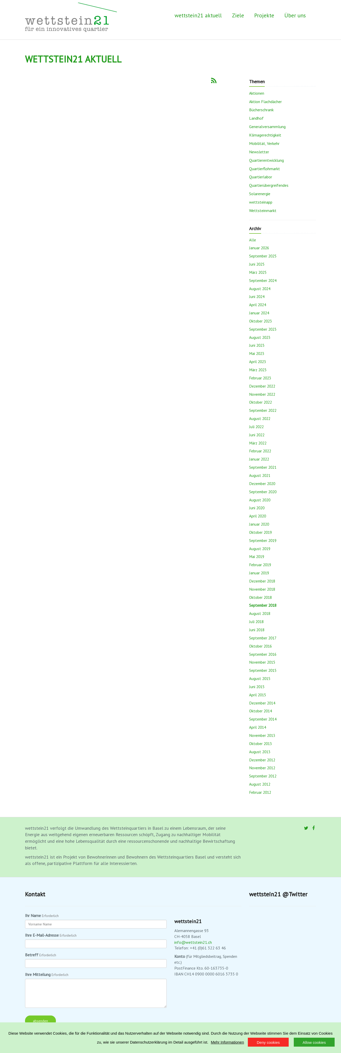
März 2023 (257, 369)
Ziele (238, 15)
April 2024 (257, 304)
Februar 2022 (260, 450)
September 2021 (262, 467)
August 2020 (259, 499)
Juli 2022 (256, 426)
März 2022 (257, 442)
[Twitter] (306, 828)
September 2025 (262, 255)
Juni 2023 (256, 345)
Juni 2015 (256, 686)
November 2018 (262, 589)
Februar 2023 (260, 377)
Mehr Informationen (227, 1042)
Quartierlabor (260, 176)
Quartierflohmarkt (264, 168)
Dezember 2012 (262, 759)
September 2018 (262, 605)
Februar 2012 (260, 792)
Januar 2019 (259, 572)
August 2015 (259, 678)
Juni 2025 (256, 264)
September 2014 (262, 719)
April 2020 (257, 515)
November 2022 (262, 394)
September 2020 (262, 491)
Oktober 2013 (260, 743)
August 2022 (259, 418)
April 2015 (257, 694)
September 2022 (262, 410)
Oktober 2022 (260, 402)
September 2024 (262, 280)
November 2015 (262, 662)
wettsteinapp (260, 202)
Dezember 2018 (262, 581)
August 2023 (259, 337)
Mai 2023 (256, 353)
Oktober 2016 (260, 646)
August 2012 (259, 784)
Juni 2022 (256, 434)
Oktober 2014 (260, 710)
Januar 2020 (259, 524)
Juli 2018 (256, 621)
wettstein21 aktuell (198, 15)
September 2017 (262, 637)
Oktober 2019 (260, 532)
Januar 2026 (259, 247)
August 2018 (259, 613)
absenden (40, 1021)
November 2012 (262, 767)
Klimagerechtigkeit (265, 135)
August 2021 (259, 475)
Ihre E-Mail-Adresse (42, 935)
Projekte (264, 15)
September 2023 (262, 329)
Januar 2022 (259, 459)
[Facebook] (313, 828)
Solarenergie (259, 193)
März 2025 (257, 272)
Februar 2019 (260, 564)
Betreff (31, 954)
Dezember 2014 (262, 702)
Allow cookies (314, 1042)
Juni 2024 (256, 296)
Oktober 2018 (260, 597)
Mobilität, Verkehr (264, 143)
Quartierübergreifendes (268, 185)
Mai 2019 (256, 556)
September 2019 (262, 540)
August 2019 (259, 548)
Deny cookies (268, 1042)
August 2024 (259, 288)
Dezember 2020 (262, 483)
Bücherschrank (261, 109)
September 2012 (262, 775)
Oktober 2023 (260, 321)
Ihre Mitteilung (38, 974)
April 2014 (257, 727)
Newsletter (259, 151)
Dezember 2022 (262, 386)
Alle (252, 239)
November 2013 (262, 735)
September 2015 (262, 670)
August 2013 (259, 751)
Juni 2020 (256, 507)
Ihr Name (33, 915)
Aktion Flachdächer (265, 101)
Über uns (295, 15)
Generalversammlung (267, 126)
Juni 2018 (256, 629)
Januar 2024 (259, 312)
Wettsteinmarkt (262, 210)
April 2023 (257, 361)
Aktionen (256, 93)
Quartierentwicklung (266, 160)
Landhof (256, 118)
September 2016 (262, 654)
